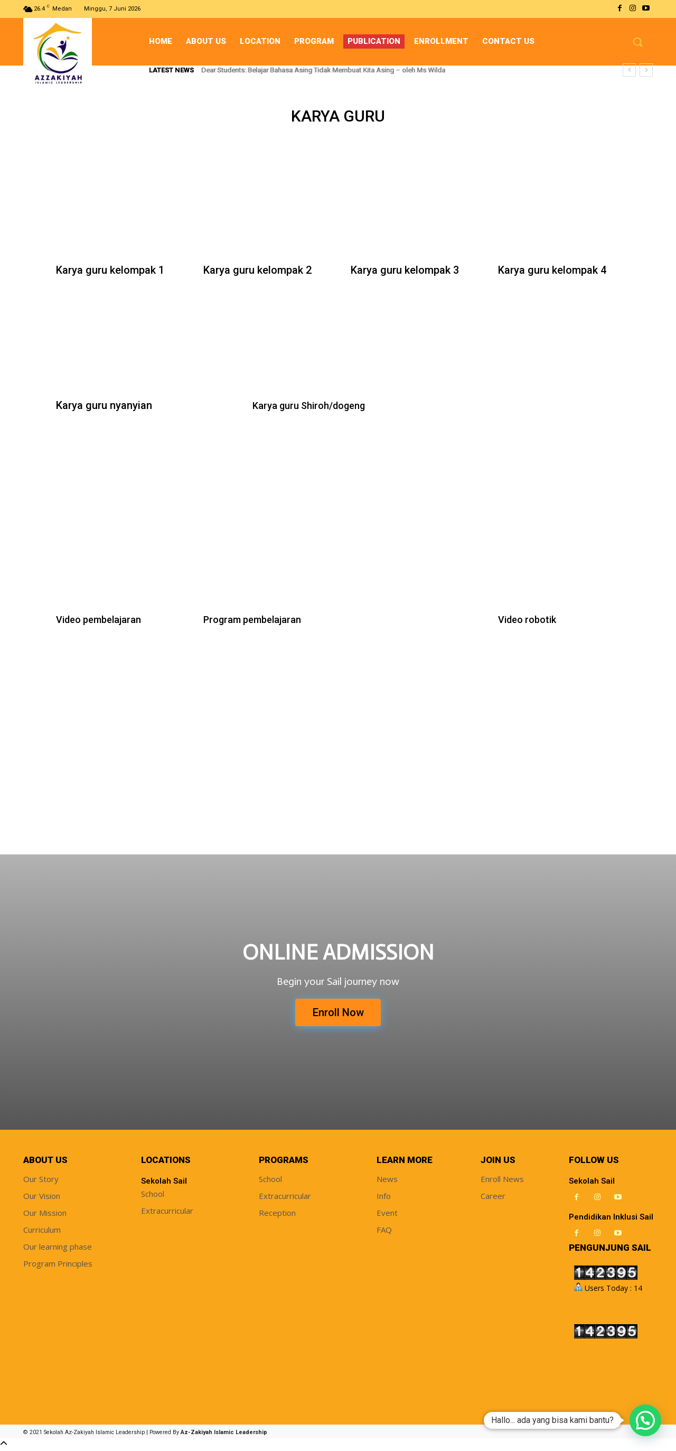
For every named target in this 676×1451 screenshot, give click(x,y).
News (387, 1180)
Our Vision (41, 1197)
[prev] (629, 70)
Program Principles (57, 1265)
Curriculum (42, 1231)
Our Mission (45, 1214)
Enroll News (502, 1180)
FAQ (384, 1231)
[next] (646, 70)
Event (387, 1214)
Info (384, 1197)
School (152, 1195)
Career (493, 1197)
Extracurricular (167, 1212)
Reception (277, 1214)
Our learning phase (57, 1248)
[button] (637, 41)
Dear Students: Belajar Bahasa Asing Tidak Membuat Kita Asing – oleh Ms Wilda (324, 70)
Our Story (41, 1180)
